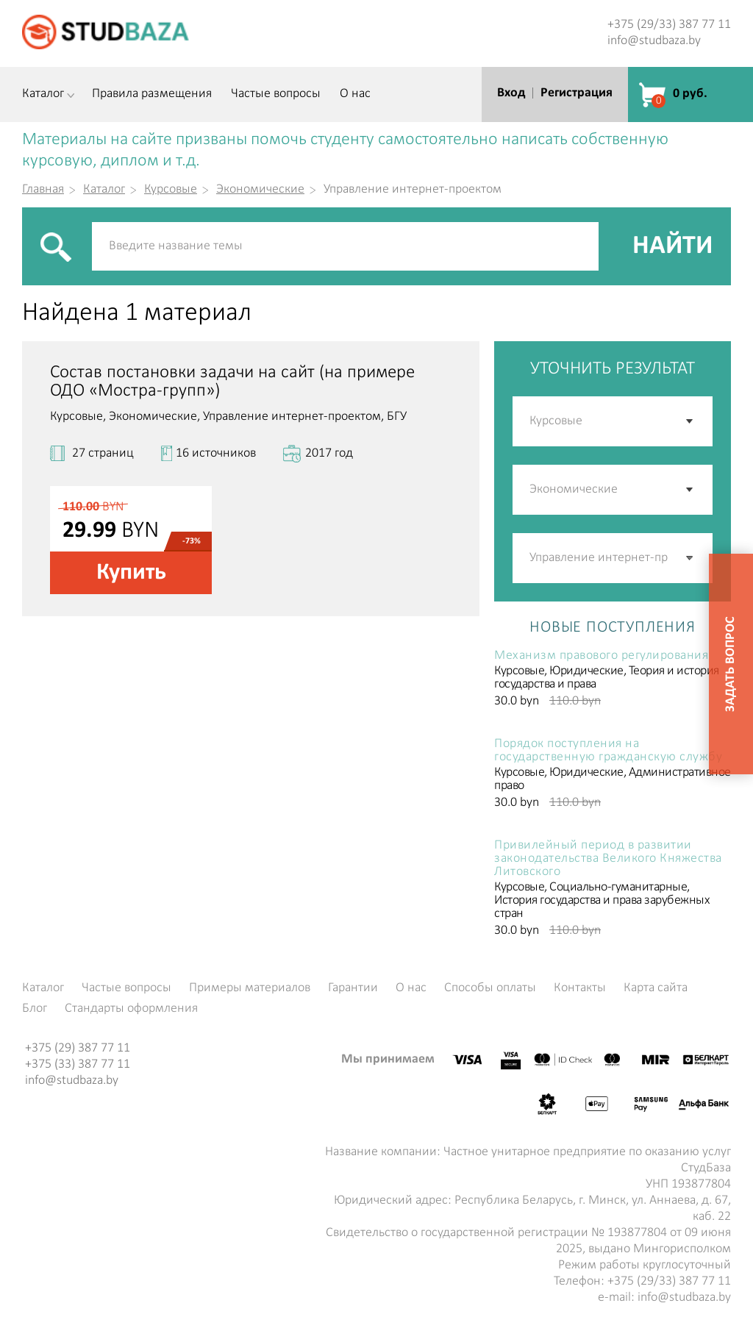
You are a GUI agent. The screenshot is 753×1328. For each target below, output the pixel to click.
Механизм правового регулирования (601, 656)
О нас (355, 94)
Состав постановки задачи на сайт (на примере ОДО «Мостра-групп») (232, 381)
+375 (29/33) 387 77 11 (669, 25)
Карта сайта (656, 988)
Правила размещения (152, 94)
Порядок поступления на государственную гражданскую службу (608, 751)
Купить (131, 573)
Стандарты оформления (131, 1008)
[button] (690, 558)
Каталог (43, 94)
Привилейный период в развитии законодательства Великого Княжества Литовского (608, 859)
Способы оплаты (490, 988)
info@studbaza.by (654, 41)
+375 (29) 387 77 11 (77, 1048)
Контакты (580, 988)
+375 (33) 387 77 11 (77, 1064)
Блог (34, 1008)
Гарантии (353, 988)
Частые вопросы (276, 94)
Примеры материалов (249, 988)
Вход (511, 93)
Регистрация (576, 93)
